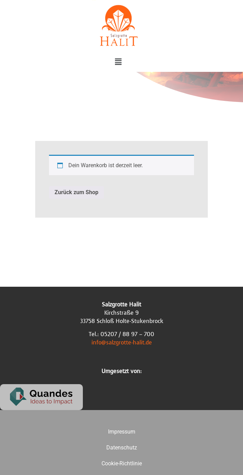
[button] (118, 61)
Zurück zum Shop (76, 192)
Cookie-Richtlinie (121, 463)
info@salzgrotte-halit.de (121, 342)
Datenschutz (121, 447)
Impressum (121, 431)
